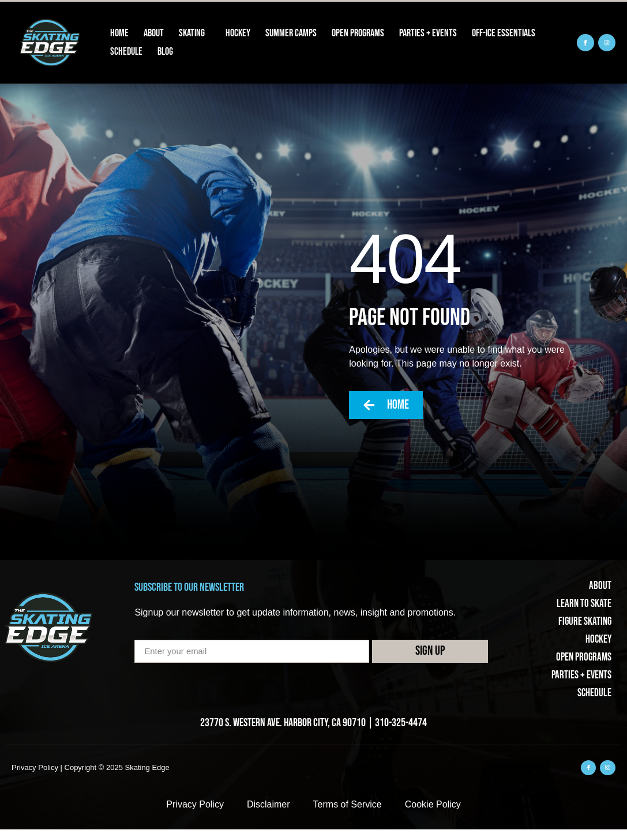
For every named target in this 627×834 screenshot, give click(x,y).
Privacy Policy (195, 809)
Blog (165, 52)
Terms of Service (347, 809)
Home (119, 33)
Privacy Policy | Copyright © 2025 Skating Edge (91, 771)
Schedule (126, 52)
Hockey (238, 33)
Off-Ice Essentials (503, 33)
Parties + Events (428, 33)
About (154, 33)
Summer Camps (291, 33)
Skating (195, 33)
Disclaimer (268, 809)
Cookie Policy (433, 809)
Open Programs (358, 33)
